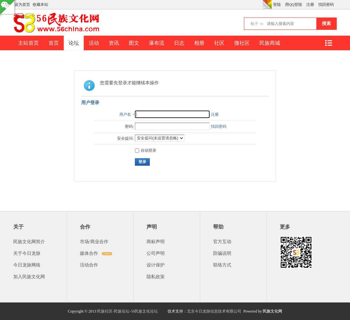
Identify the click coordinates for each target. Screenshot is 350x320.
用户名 (125, 114)
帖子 (254, 23)
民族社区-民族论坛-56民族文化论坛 (127, 311)
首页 (54, 43)
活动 (94, 43)
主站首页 (28, 43)
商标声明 (156, 241)
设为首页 (22, 4)
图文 (134, 43)
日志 (179, 43)
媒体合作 (89, 253)
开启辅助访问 (261, 4)
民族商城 (269, 43)
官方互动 (222, 241)
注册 (310, 4)
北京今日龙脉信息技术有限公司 (214, 311)
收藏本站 (40, 4)
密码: (129, 126)
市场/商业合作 (94, 241)
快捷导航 (328, 43)
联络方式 (222, 265)
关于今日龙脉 (26, 253)
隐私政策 (156, 276)
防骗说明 (222, 253)
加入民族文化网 (29, 276)
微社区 (242, 43)
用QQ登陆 (293, 4)
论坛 (74, 43)
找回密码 (326, 4)
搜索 (326, 23)
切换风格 (267, 4)
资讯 (114, 43)
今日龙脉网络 (26, 265)
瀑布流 (156, 43)
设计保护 (156, 265)
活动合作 (89, 265)
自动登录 (145, 150)
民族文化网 (272, 311)
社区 (219, 43)
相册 (199, 43)
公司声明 (156, 253)
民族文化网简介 (29, 241)
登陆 (277, 4)
